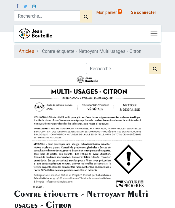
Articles (26, 51)
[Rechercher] (86, 16)
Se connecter (143, 12)
